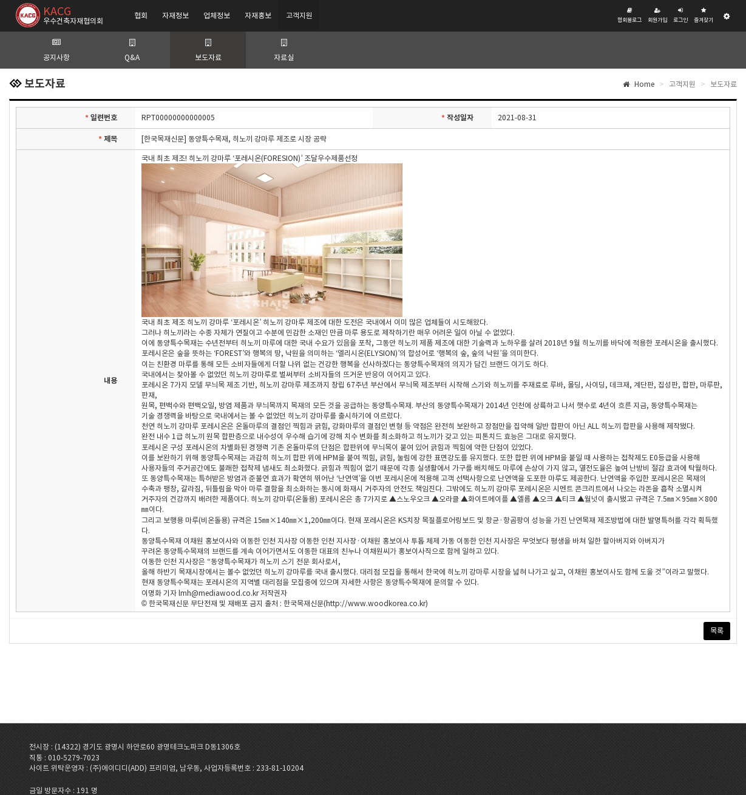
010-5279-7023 (74, 757)
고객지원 (299, 15)
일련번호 (101, 118)
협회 (141, 15)
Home (638, 84)
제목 (107, 139)
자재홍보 (258, 15)
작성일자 (457, 118)
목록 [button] (717, 630)
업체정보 (216, 15)
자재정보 (175, 15)
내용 (110, 380)
